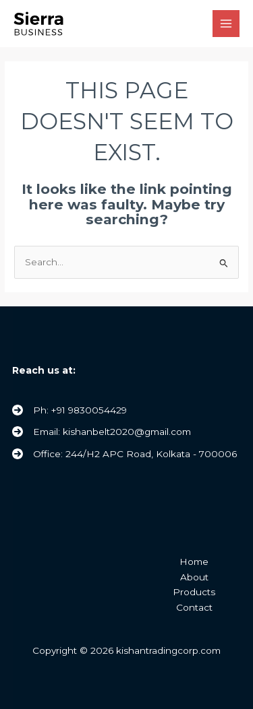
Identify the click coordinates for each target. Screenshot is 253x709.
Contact (194, 607)
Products (194, 591)
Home (193, 561)
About (194, 577)
